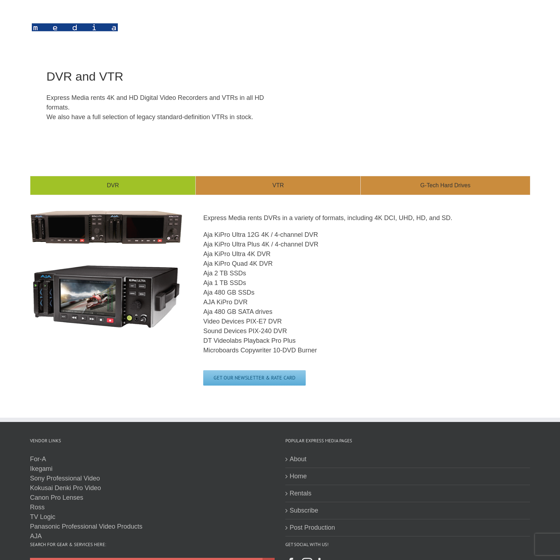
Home (298, 476)
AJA (36, 536)
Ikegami (41, 468)
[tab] (113, 185)
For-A (38, 459)
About (298, 459)
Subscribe (304, 510)
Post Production (312, 527)
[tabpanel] (280, 301)
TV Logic (42, 516)
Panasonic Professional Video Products (86, 526)
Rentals (300, 493)
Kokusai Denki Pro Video (65, 488)
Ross (37, 507)
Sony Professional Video (65, 478)
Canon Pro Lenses (56, 497)
